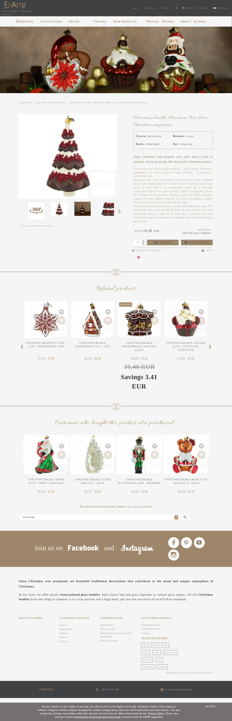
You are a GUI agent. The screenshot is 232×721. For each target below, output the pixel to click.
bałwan (162, 671)
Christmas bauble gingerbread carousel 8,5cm (139, 347)
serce (145, 656)
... (214, 21)
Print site (208, 250)
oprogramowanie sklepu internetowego (184, 677)
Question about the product (146, 250)
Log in (63, 629)
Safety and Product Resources (38, 226)
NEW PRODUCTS (125, 21)
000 (145, 649)
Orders (63, 641)
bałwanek (148, 671)
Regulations (106, 629)
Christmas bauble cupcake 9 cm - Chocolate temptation (186, 347)
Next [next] (120, 211)
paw (165, 649)
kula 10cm (170, 656)
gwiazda (147, 664)
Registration (66, 633)
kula (155, 649)
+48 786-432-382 (150, 633)
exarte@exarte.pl (150, 629)
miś (159, 664)
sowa (156, 656)
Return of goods (109, 645)
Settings (64, 637)
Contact (64, 645)
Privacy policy (108, 633)
